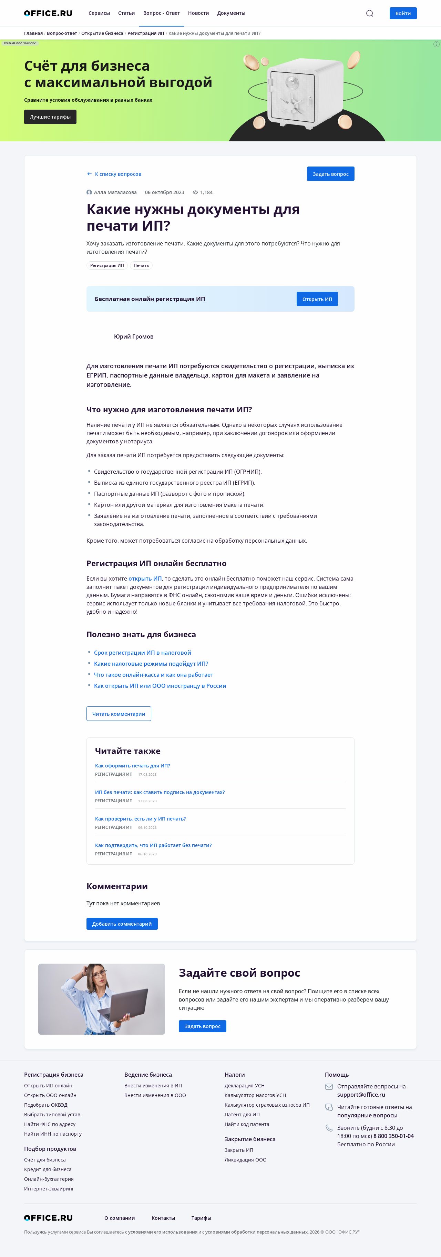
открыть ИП (145, 578)
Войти (403, 13)
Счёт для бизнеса (45, 1159)
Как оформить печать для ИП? (132, 765)
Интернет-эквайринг (49, 1188)
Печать (141, 265)
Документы (231, 13)
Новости (198, 13)
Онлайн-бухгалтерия (49, 1179)
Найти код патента (247, 1124)
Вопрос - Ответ (161, 13)
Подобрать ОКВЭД (46, 1105)
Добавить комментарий (122, 924)
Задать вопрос (331, 174)
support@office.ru (361, 1094)
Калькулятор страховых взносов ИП (267, 1105)
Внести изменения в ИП (153, 1085)
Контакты (163, 1218)
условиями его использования (162, 1232)
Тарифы (201, 1218)
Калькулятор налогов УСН (255, 1095)
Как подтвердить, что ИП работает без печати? (153, 845)
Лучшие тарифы (50, 116)
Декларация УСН (245, 1085)
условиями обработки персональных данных (256, 1232)
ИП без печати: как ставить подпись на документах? (160, 792)
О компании (119, 1218)
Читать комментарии (118, 714)
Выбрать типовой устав (52, 1114)
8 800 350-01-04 (393, 1136)
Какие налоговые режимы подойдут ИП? (151, 663)
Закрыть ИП (239, 1150)
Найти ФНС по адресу (49, 1124)
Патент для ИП (242, 1114)
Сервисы (99, 13)
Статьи (126, 13)
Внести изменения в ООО (155, 1095)
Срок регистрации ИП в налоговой (142, 652)
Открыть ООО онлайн (50, 1095)
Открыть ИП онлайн (48, 1085)
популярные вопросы (367, 1115)
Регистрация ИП (107, 265)
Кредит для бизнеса (48, 1169)
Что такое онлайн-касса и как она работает (153, 674)
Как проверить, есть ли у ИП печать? (140, 818)
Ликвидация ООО (246, 1159)
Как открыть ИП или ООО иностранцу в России (160, 686)
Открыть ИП (317, 299)
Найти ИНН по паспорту (53, 1133)
